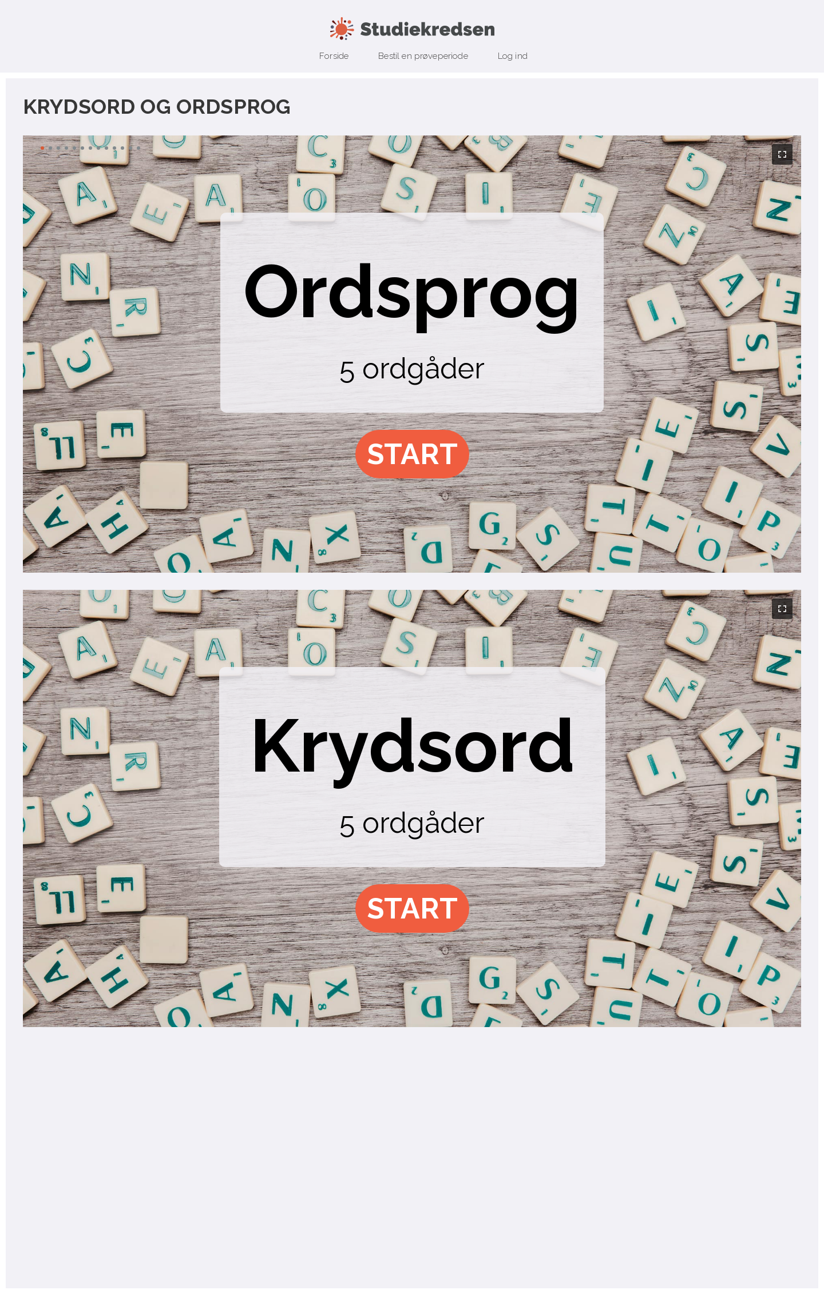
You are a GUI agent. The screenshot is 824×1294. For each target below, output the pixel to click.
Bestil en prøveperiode (423, 56)
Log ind (513, 56)
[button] (412, 454)
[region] (412, 354)
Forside (333, 56)
